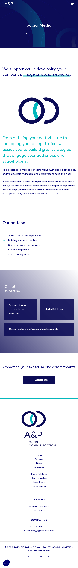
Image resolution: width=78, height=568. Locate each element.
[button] (72, 3)
